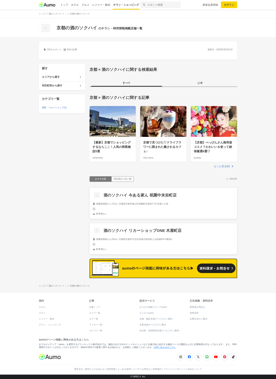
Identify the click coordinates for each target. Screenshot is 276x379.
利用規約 (157, 369)
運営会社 (78, 369)
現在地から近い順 (122, 179)
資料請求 (194, 313)
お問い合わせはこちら (165, 347)
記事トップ (94, 307)
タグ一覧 (93, 319)
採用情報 (111, 369)
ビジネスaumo (146, 313)
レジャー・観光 (101, 4)
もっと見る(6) (222, 166)
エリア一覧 (94, 313)
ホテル (75, 4)
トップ (64, 4)
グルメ (85, 4)
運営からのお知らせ (95, 369)
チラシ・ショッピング (126, 4)
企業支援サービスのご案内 (152, 325)
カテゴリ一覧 (95, 330)
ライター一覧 (95, 325)
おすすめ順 (100, 179)
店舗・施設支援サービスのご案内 (155, 319)
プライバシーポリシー (175, 369)
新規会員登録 (210, 4)
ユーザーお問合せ (142, 369)
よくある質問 (124, 369)
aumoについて (195, 369)
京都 (93, 97)
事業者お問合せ (197, 307)
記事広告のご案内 (198, 319)
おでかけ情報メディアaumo (153, 307)
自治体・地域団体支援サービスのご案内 (159, 330)
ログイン (229, 4)
